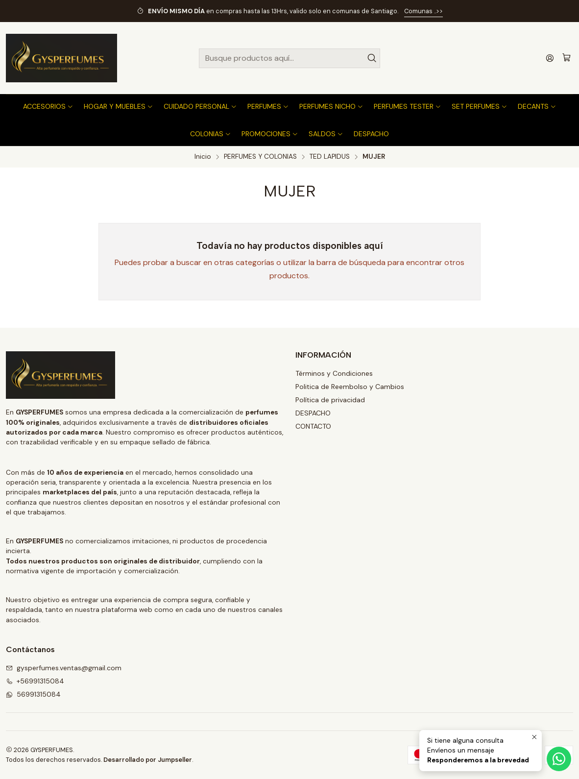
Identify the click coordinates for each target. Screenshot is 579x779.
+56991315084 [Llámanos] (35, 681)
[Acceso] (549, 58)
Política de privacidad (330, 399)
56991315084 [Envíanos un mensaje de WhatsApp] (33, 694)
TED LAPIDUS (330, 156)
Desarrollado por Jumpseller (147, 759)
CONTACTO (313, 426)
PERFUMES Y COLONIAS (260, 156)
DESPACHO (313, 413)
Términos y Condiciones (334, 373)
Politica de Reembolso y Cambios (349, 386)
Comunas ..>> (423, 11)
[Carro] (566, 58)
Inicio (202, 156)
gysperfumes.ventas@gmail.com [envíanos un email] (63, 667)
